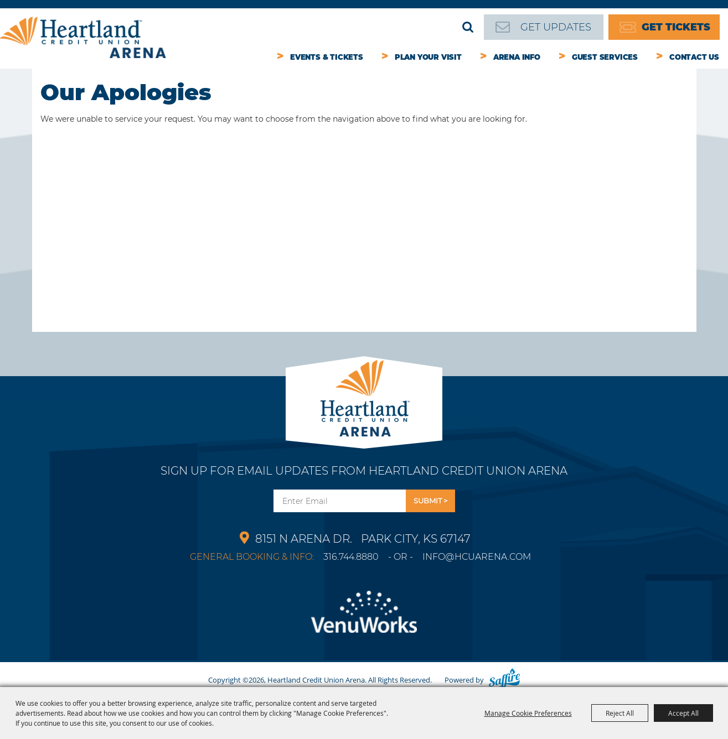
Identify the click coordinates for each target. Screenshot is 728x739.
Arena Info (516, 57)
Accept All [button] (683, 713)
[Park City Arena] (364, 395)
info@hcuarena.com (476, 556)
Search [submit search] (467, 27)
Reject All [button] (620, 713)
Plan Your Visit (428, 57)
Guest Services (605, 57)
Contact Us (694, 57)
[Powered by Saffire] (504, 680)
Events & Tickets (326, 57)
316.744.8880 (351, 556)
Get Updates (555, 27)
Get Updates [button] (430, 501)
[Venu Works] (364, 618)
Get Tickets (676, 27)
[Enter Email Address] (339, 501)
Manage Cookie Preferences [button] (528, 713)
